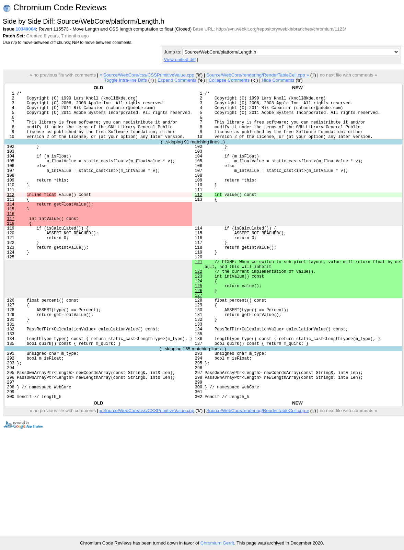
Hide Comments (278, 80)
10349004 (26, 29)
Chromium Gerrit (217, 543)
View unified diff (179, 59)
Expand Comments (177, 80)
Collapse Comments (229, 80)
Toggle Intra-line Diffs (125, 80)
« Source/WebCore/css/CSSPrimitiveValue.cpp (147, 75)
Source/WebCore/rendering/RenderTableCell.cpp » (257, 75)
